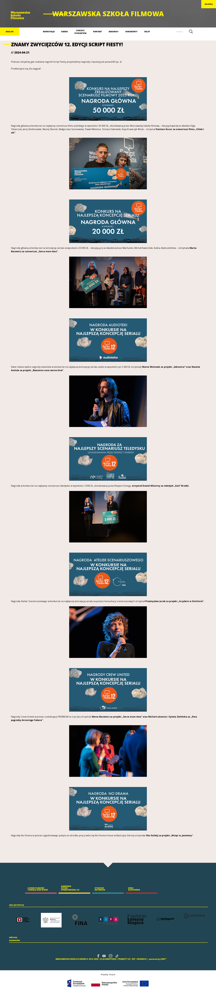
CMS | (52, 959)
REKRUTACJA (49, 31)
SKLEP (147, 31)
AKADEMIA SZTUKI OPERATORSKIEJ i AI (70, 888)
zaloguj (209, 4)
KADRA (64, 31)
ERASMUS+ (114, 31)
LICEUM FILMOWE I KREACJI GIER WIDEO (38, 889)
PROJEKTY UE (124, 959)
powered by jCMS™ (158, 959)
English (10, 31)
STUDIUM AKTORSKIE (100, 889)
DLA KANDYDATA (108, 959)
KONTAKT (97, 31)
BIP (133, 959)
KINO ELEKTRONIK (134, 889)
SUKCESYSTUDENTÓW (80, 31)
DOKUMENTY (131, 31)
